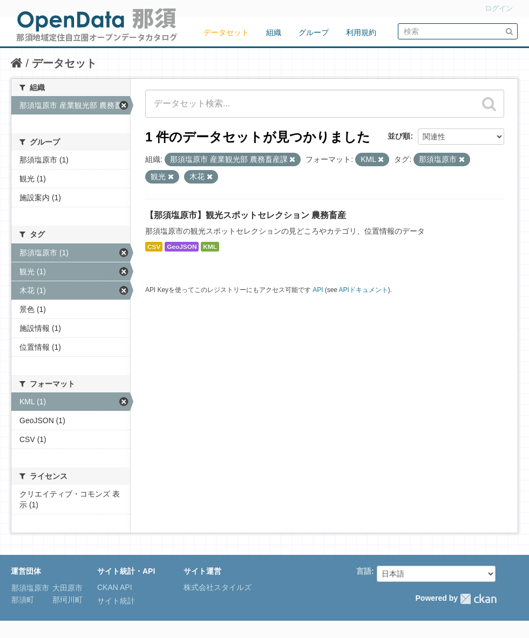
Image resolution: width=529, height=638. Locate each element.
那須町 (22, 599)
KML (210, 246)
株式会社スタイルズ (218, 587)
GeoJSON (181, 246)
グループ (314, 32)
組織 (273, 32)
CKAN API (114, 587)
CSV (153, 246)
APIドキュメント (363, 290)
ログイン (499, 8)
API (318, 290)
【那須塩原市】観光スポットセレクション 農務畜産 (245, 215)
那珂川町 (66, 599)
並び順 (399, 136)
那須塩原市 (30, 587)
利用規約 (361, 32)
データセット (226, 32)
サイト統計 (116, 600)
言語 (363, 571)
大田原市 (66, 587)
